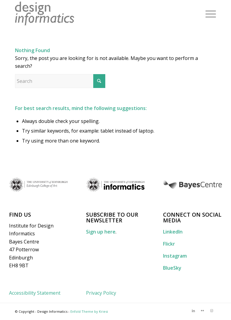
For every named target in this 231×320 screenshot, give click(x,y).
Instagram (175, 256)
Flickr (169, 243)
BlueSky (172, 268)
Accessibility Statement (34, 293)
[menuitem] (207, 13)
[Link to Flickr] (202, 310)
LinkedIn (173, 231)
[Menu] (207, 13)
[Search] (60, 81)
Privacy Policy (101, 293)
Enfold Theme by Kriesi (89, 311)
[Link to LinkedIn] (193, 310)
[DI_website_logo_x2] (44, 13)
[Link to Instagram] (211, 310)
